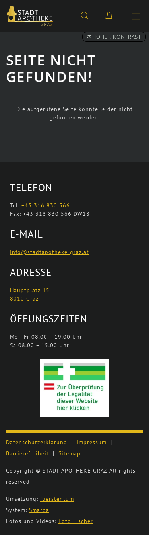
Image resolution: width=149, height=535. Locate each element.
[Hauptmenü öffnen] (136, 16)
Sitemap (69, 453)
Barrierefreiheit (27, 453)
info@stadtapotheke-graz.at (49, 252)
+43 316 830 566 (45, 205)
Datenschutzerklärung (36, 442)
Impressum (91, 442)
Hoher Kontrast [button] (114, 36)
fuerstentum (57, 498)
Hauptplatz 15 (30, 290)
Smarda (39, 510)
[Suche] (84, 15)
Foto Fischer (75, 521)
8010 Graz (24, 298)
